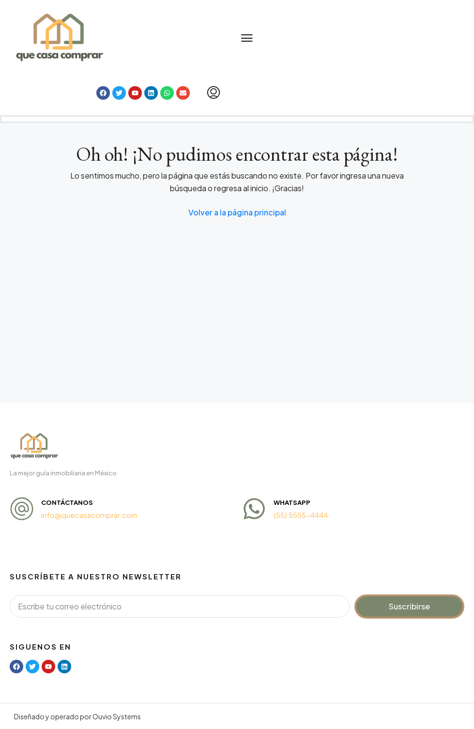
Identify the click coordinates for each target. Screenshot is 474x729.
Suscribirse (409, 606)
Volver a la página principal (237, 212)
